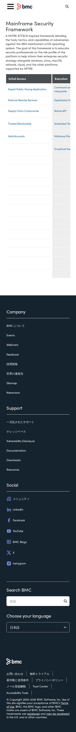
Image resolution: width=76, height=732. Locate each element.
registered (33, 714)
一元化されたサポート (20, 422)
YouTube (14, 531)
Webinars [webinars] (12, 345)
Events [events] (10, 335)
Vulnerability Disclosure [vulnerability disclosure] (20, 441)
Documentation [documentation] (16, 450)
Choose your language (28, 615)
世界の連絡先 (14, 373)
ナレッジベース (16, 431)
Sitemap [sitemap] (11, 383)
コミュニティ (17, 498)
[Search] (67, 6)
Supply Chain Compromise (23, 110)
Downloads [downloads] (13, 460)
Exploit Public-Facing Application (27, 89)
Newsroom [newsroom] (13, 392)
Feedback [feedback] (12, 354)
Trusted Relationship (19, 123)
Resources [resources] (12, 469)
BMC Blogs (16, 541)
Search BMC (18, 590)
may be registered (58, 714)
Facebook (15, 520)
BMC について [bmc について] (15, 326)
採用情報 (12, 364)
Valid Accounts (16, 136)
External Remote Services (22, 100)
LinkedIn (14, 509)
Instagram (16, 563)
